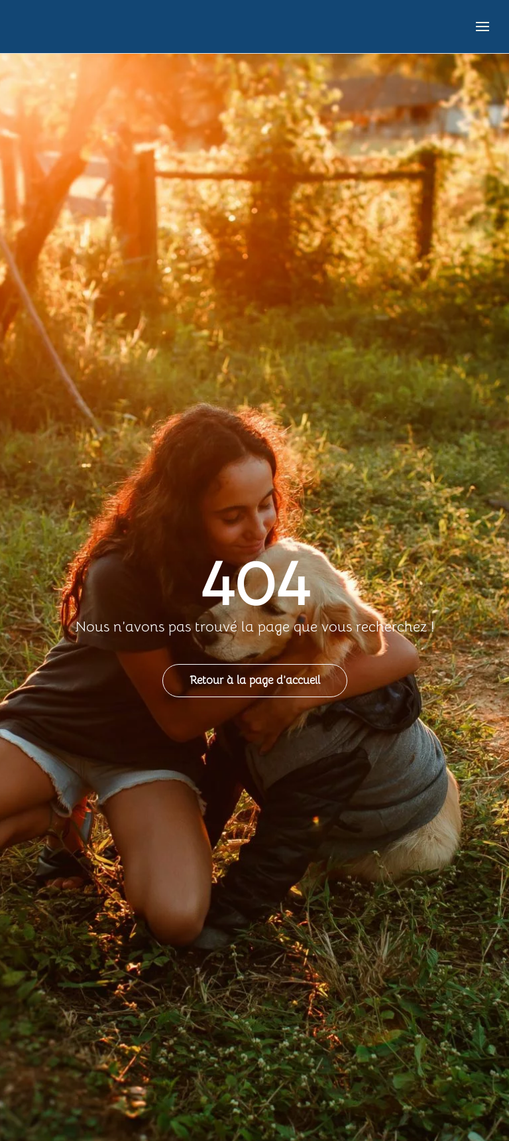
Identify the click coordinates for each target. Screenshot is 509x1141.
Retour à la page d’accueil (255, 680)
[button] (482, 26)
